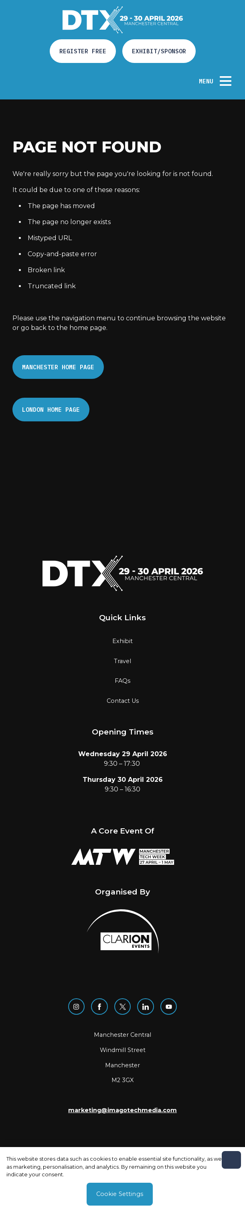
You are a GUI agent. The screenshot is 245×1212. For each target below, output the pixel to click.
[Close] (231, 1160)
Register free (82, 51)
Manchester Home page (58, 367)
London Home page (51, 409)
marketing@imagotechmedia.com (122, 1110)
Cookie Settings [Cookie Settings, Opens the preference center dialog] (119, 1194)
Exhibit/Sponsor (159, 51)
